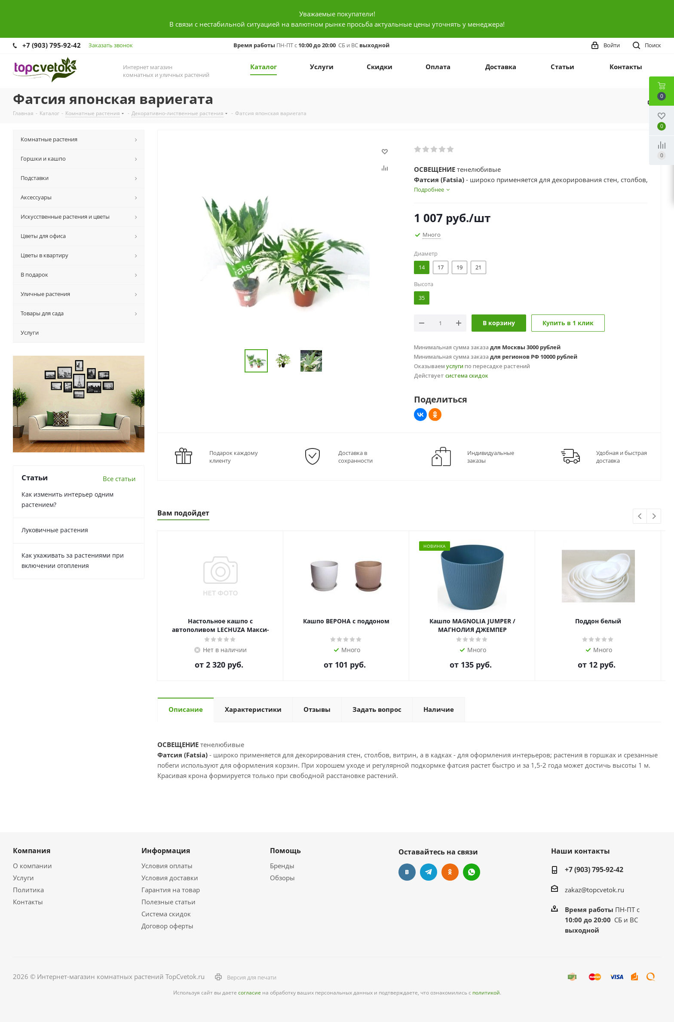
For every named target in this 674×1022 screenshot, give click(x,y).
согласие (249, 992)
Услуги (23, 877)
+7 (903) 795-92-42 (51, 45)
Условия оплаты (167, 865)
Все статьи (119, 478)
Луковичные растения (54, 530)
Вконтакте (407, 872)
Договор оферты (167, 925)
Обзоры (282, 877)
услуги (454, 366)
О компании (32, 865)
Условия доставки (169, 877)
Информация (165, 850)
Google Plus (471, 872)
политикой (486, 992)
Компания (31, 850)
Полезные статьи (168, 901)
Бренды (282, 865)
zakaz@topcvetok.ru (594, 889)
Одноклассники (450, 872)
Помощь (285, 850)
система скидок (466, 375)
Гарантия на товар (170, 889)
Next (654, 516)
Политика (28, 889)
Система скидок (166, 913)
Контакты (28, 901)
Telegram (428, 872)
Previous (640, 516)
